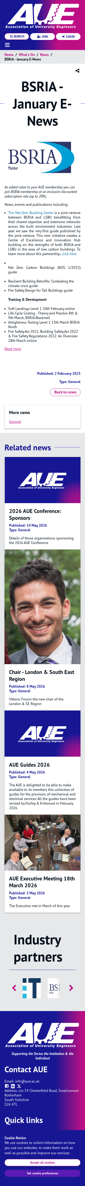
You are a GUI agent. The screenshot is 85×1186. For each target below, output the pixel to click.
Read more (13, 348)
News (44, 54)
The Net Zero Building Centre (30, 212)
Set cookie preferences (42, 1173)
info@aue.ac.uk (27, 1081)
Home (9, 54)
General (15, 421)
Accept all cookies (42, 1162)
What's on (27, 54)
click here (69, 253)
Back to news (65, 392)
